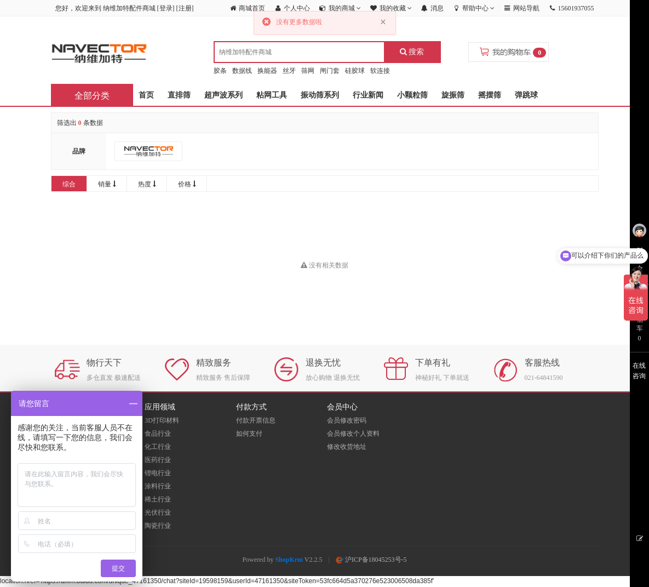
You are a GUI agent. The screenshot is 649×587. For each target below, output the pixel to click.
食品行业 (158, 433)
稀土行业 (158, 499)
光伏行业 (158, 512)
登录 (166, 8)
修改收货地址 (346, 447)
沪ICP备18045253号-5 (371, 559)
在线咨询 (639, 371)
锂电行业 (158, 473)
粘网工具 (271, 95)
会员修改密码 (346, 420)
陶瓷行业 (158, 525)
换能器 (267, 71)
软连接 (380, 71)
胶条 (220, 71)
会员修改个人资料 (353, 433)
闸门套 (330, 71)
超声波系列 (223, 95)
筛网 (307, 71)
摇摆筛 (489, 95)
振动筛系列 (320, 95)
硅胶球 (355, 71)
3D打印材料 (162, 420)
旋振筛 (452, 95)
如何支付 (249, 433)
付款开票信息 (255, 420)
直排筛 (179, 95)
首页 (146, 95)
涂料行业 (158, 486)
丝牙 (289, 71)
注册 (185, 8)
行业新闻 (368, 95)
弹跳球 (526, 95)
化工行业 (158, 447)
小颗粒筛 (412, 95)
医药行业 (158, 460)
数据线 (242, 71)
